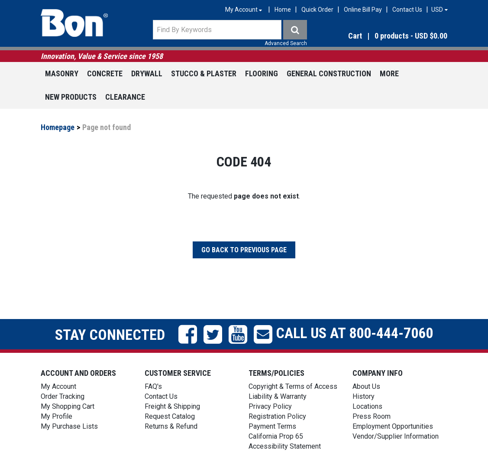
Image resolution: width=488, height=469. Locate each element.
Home (283, 9)
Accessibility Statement (285, 446)
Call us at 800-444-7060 (352, 333)
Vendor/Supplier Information (395, 436)
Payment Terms (272, 426)
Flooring (261, 73)
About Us (366, 386)
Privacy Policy (270, 406)
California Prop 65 (276, 436)
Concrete (105, 73)
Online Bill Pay (363, 9)
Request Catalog (170, 416)
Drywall (146, 73)
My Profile (56, 416)
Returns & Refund (171, 426)
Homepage (57, 127)
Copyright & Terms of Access (293, 386)
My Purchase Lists (69, 426)
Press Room (371, 416)
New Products (71, 96)
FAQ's (153, 386)
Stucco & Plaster (203, 73)
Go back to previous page (244, 250)
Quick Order (317, 9)
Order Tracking (62, 396)
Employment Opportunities (392, 426)
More (389, 73)
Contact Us (407, 9)
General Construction (329, 73)
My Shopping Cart (67, 406)
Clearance (125, 96)
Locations (367, 406)
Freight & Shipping (172, 406)
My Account (58, 386)
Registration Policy (277, 416)
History (363, 396)
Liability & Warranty (278, 396)
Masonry (61, 73)
